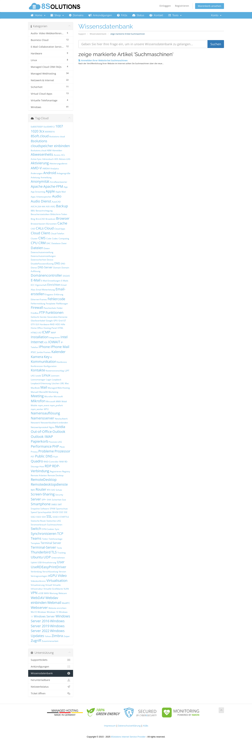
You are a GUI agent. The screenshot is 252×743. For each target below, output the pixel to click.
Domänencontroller (46, 275)
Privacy (34, 451)
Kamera (37, 356)
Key (47, 356)
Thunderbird (41, 552)
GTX (33, 324)
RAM (61, 461)
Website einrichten (57, 608)
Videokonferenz (38, 581)
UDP (47, 557)
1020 (34, 131)
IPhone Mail (60, 346)
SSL (49, 516)
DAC (48, 243)
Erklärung (58, 294)
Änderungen (37, 173)
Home (38, 15)
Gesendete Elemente (57, 317)
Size (64, 499)
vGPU (52, 575)
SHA (49, 499)
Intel (64, 337)
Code (48, 238)
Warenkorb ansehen (209, 6)
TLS (54, 552)
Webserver (39, 607)
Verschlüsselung (50, 571)
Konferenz (62, 362)
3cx (41, 131)
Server (36, 499)
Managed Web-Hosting (59, 387)
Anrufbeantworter (58, 181)
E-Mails (64, 280)
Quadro (37, 461)
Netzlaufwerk (61, 418)
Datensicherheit (38, 259)
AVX (48, 206)
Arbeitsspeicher (43, 196)
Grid (60, 320)
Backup (62, 206)
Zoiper (67, 636)
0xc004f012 (49, 126)
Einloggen (165, 5)
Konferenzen (37, 366)
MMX (58, 401)
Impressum (110, 725)
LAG (33, 375)
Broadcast (50, 218)
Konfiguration (50, 366)
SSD (61, 512)
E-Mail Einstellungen (51, 280)
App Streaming (38, 191)
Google (49, 320)
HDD (57, 324)
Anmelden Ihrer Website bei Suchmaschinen (103, 60)
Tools (175, 15)
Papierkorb (39, 441)
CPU (34, 242)
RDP (48, 466)
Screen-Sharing (43, 494)
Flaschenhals (50, 308)
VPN (34, 592)
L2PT (67, 370)
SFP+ (44, 499)
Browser (62, 218)
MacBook (35, 387)
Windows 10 (52, 612)
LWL (62, 383)
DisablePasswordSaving (42, 263)
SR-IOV (55, 512)
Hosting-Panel (50, 328)
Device (50, 259)
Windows (41, 612)
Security (59, 494)
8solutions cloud (57, 136)
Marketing (53, 392)
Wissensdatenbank (98, 34)
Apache (37, 186)
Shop (57, 15)
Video (62, 575)
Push (55, 456)
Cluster (34, 238)
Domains (76, 15)
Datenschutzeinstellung (42, 252)
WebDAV (38, 597)
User (60, 562)
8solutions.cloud (38, 150)
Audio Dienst (41, 201)
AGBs (145, 725)
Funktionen (54, 312)
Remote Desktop (55, 475)
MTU (46, 409)
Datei (64, 243)
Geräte (43, 317)
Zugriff (36, 640)
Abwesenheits (42, 154)
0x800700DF (37, 126)
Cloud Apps (59, 228)
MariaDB (43, 392)
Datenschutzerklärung (129, 725)
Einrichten (54, 285)
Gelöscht (35, 317)
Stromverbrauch (38, 524)
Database (56, 243)
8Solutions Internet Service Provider (128, 737)
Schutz (59, 489)
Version (62, 571)
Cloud (49, 228)
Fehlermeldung (38, 303)
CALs (40, 228)
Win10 (34, 612)
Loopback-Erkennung (41, 383)
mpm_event (43, 405)
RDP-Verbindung (45, 468)
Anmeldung (46, 177)
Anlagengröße (63, 173)
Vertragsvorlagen (39, 576)
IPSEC (33, 352)
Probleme (46, 451)
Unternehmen (58, 557)
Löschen (55, 383)
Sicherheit (56, 499)
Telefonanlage (55, 538)
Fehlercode (56, 299)
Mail (43, 387)
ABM (49, 150)
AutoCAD (56, 201)
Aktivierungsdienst (58, 163)
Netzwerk (35, 422)
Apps (33, 196)
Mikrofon (38, 401)
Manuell (35, 392)
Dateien (37, 247)
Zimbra (57, 635)
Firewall (37, 307)
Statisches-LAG (53, 520)
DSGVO (66, 275)
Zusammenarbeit (50, 641)
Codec (55, 238)
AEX (56, 159)
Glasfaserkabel (38, 320)
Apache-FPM (53, 186)
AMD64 (46, 168)
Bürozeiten (51, 223)
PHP (55, 446)
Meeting (37, 396)
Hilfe (63, 324)
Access (57, 154)
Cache (62, 223)
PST (32, 456)
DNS (57, 263)
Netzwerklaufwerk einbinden (54, 422)
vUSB (40, 593)
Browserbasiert (38, 223)
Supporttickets (50, 660)
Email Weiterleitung (45, 289)
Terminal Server (51, 543)
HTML (60, 328)
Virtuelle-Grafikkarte (53, 588)
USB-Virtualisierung (46, 562)
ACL (63, 154)
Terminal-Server (43, 547)
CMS (42, 238)
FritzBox (35, 313)
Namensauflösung (45, 413)
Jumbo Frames (44, 352)
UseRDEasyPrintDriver (48, 567)
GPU (55, 320)
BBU (33, 210)
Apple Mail (61, 191)
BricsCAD (40, 218)
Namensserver (42, 418)
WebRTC (66, 603)
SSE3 (38, 516)
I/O (39, 332)
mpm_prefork (56, 405)
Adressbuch (48, 159)
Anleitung (35, 177)
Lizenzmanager (38, 379)
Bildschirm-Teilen (58, 214)
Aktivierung (40, 163)
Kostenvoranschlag (55, 370)
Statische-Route (38, 520)
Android (49, 172)
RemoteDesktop (44, 479)
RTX (49, 489)
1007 (59, 126)
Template (35, 543)
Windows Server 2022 (48, 628)
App (66, 186)
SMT (60, 504)
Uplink (34, 562)
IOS (45, 342)
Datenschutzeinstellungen (43, 256)
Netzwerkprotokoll (39, 427)
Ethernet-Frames (39, 299)
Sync (57, 529)
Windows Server (44, 616)
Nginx (51, 427)
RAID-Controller (51, 461)
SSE (65, 512)
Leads (38, 375)
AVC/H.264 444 (38, 206)
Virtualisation (56, 580)
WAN (46, 593)
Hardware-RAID (47, 324)
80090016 (50, 131)
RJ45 (33, 489)
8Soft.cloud (40, 136)
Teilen (45, 538)
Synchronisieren (43, 533)
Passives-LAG (55, 441)
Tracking (61, 552)
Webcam (62, 593)
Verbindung (36, 571)
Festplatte (50, 303)
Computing (64, 238)
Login (48, 379)
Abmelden (57, 150)
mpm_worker (37, 409)
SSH (44, 516)
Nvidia (60, 426)
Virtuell (48, 585)
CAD (33, 228)
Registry (66, 471)
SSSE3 (56, 516)
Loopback (56, 379)
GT (64, 320)
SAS (53, 489)
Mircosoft (50, 401)
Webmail (54, 602)
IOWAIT (54, 342)
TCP (60, 533)
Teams (36, 538)
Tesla (59, 547)
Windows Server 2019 (48, 623)
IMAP (53, 332)
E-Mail (35, 280)
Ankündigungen (100, 15)
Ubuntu (37, 557)
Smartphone (41, 504)
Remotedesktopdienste (49, 484)
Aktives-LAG (64, 159)
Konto (216, 15)
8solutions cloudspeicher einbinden (50, 143)
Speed (34, 512)
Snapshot (35, 508)
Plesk (62, 446)
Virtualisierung (38, 585)
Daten (47, 248)
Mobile (34, 405)
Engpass (49, 294)
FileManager (62, 303)
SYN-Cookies (48, 529)
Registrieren (182, 5)
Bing (33, 218)
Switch (36, 528)
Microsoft (58, 396)
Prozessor (62, 451)
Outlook (58, 431)
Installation (39, 337)
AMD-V (36, 168)
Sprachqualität (44, 512)
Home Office (37, 328)
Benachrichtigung (44, 210)
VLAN (66, 588)
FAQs (122, 15)
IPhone (44, 346)
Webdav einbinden (44, 600)
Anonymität (40, 181)
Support (82, 34)
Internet (37, 342)
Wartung (54, 593)
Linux (46, 375)
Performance (41, 446)
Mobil (64, 401)
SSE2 (33, 516)
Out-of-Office (41, 431)
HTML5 (34, 332)
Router (41, 489)
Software (44, 508)
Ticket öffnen (50, 693)
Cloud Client (40, 233)
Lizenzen (55, 375)
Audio (56, 196)
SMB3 (54, 504)
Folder (60, 308)
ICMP (46, 332)
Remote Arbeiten (39, 475)
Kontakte (38, 370)
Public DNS (44, 456)
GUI (37, 324)
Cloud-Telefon (57, 233)
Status (138, 15)
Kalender (58, 351)
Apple (50, 191)
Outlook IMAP (42, 436)
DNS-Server (45, 267)
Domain (57, 267)
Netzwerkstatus (50, 687)
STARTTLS (64, 516)
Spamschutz (62, 508)
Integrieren (54, 337)
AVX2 (52, 206)
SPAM (52, 508)
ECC (33, 285)
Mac (67, 383)
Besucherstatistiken (40, 214)
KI (51, 357)
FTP (42, 312)
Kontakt (156, 15)
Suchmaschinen (54, 524)
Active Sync (36, 159)
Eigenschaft (41, 285)
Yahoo (48, 636)
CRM (42, 242)
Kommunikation (43, 361)
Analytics (54, 168)
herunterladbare (50, 680)
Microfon (48, 396)
